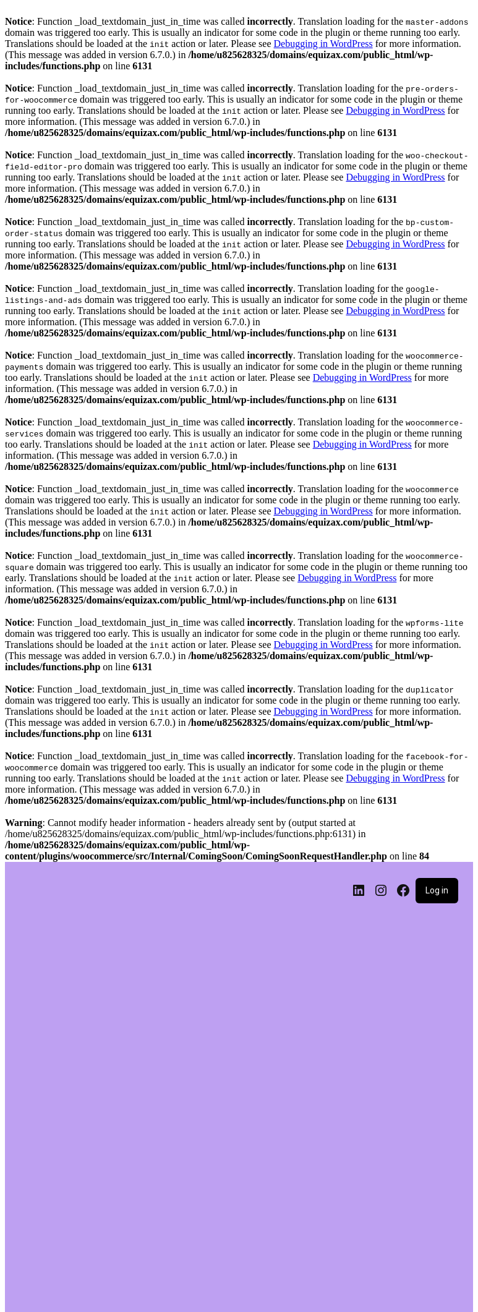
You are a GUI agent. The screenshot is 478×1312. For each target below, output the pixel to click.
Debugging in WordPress (323, 43)
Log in (436, 890)
